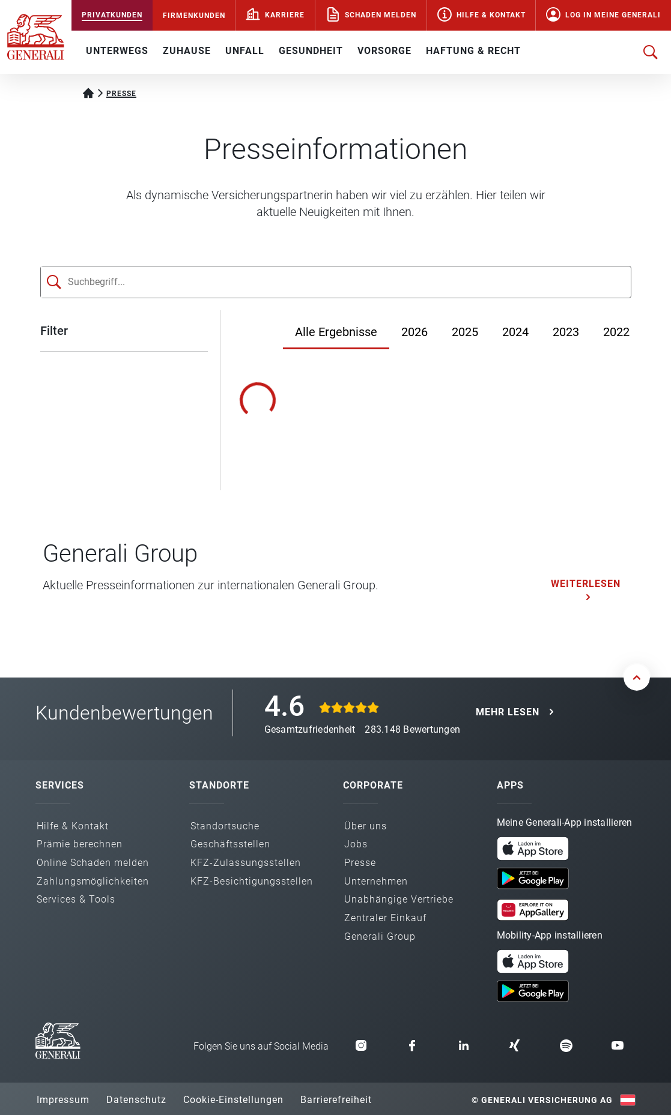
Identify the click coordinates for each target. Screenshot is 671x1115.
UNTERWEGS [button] (117, 50)
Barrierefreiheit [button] (336, 1099)
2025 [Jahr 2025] (465, 332)
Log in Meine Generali (613, 15)
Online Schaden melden (93, 862)
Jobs (356, 844)
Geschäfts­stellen (230, 844)
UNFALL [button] (244, 50)
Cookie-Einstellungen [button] (233, 1099)
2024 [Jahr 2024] (515, 332)
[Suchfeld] (313, 282)
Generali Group (380, 936)
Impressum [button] (63, 1099)
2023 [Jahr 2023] (566, 332)
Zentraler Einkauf (385, 918)
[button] (533, 849)
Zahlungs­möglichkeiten (93, 881)
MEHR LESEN (507, 712)
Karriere (285, 15)
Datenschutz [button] (136, 1099)
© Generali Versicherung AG (542, 1100)
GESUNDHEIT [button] (311, 50)
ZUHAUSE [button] (187, 50)
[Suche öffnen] (650, 52)
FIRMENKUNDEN (194, 15)
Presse (360, 862)
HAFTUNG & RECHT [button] (473, 50)
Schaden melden (380, 15)
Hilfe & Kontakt (491, 15)
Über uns (365, 826)
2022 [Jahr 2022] (616, 332)
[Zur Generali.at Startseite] (35, 36)
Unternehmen (376, 881)
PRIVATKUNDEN (112, 15)
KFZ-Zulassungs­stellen (245, 862)
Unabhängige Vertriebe (399, 899)
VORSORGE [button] (384, 50)
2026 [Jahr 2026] (414, 332)
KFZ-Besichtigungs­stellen (251, 881)
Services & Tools (76, 899)
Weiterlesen (586, 583)
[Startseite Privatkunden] (88, 92)
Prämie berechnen (80, 844)
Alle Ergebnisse (336, 332)
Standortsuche (225, 826)
